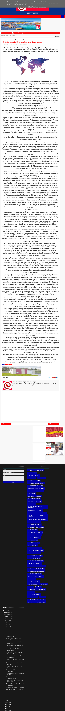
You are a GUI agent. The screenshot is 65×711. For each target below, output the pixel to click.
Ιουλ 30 (49, 562)
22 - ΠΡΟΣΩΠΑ (27, 612)
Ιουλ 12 (49, 660)
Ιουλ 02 (49, 681)
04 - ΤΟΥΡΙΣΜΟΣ (28, 555)
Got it (36, 6)
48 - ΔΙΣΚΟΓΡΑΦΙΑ (28, 675)
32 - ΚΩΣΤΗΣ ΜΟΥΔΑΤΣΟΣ (30, 638)
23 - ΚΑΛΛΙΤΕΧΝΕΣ (28, 615)
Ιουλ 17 (49, 649)
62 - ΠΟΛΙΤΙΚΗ (34, 699)
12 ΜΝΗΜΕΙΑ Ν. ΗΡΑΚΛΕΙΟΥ (31, 579)
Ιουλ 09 (49, 666)
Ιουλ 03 (49, 679)
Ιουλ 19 (49, 645)
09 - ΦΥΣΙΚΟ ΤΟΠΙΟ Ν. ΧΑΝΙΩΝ (31, 567)
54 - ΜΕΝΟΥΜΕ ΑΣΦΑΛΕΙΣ (30, 688)
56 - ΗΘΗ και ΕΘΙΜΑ (29, 691)
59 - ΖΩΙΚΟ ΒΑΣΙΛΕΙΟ (29, 696)
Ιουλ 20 (49, 643)
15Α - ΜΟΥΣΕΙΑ (27, 586)
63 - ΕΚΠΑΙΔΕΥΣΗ (28, 701)
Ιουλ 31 (49, 559)
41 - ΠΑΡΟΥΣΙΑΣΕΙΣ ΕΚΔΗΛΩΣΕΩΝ (28, 655)
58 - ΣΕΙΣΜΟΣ (27, 694)
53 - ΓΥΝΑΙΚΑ (27, 686)
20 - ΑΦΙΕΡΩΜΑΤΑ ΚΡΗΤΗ (30, 607)
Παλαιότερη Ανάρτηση (37, 536)
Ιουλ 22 (49, 639)
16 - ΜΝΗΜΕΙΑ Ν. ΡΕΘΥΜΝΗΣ (31, 593)
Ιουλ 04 (49, 677)
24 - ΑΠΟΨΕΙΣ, (24, 48)
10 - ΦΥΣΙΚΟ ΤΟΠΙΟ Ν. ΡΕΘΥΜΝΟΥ (29, 570)
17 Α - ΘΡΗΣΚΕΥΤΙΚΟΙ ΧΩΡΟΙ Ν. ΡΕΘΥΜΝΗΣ (31, 600)
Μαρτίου (48, 691)
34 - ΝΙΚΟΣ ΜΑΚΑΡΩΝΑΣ (30, 643)
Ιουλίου (48, 558)
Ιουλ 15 (49, 654)
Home (4, 40)
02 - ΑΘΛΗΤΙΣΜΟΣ (28, 550)
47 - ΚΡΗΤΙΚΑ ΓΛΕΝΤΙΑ (29, 670)
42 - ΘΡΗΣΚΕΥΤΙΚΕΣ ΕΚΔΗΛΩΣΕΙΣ (29, 659)
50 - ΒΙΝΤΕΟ (34, 678)
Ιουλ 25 (49, 633)
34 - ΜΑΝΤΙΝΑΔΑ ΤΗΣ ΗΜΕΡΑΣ (31, 641)
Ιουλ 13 (49, 658)
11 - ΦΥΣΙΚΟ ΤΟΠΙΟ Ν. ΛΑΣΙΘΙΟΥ (32, 573)
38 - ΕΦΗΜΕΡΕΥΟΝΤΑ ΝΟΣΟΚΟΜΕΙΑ (29, 652)
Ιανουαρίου (49, 696)
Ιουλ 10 (49, 664)
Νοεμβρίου (49, 549)
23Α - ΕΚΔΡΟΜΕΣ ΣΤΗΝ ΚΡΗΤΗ (31, 617)
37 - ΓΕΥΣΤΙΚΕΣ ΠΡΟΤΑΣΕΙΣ (30, 648)
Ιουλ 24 (49, 635)
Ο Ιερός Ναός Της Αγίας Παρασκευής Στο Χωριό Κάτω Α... (53, 619)
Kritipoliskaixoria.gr (32, 709)
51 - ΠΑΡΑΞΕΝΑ (27, 681)
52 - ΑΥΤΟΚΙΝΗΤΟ (28, 683)
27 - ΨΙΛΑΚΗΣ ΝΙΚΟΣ (29, 625)
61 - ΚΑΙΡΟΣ (27, 699)
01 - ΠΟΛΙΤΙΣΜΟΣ (35, 548)
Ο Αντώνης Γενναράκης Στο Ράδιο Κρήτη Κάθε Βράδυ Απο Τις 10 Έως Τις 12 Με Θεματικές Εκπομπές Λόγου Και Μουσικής (54, 32)
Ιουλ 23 (49, 637)
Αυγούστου (49, 556)
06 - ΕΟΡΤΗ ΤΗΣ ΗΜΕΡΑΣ (30, 560)
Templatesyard (16, 709)
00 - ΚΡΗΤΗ (27, 548)
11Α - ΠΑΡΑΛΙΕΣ (28, 576)
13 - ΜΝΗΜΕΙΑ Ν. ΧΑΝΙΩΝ (30, 581)
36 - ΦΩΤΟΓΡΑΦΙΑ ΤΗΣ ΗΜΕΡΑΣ (31, 646)
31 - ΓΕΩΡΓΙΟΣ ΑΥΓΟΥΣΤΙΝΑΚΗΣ (31, 635)
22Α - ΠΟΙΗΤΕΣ (36, 612)
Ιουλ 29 (49, 564)
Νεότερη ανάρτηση (6, 536)
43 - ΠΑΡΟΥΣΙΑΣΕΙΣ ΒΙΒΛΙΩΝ (31, 662)
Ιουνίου (48, 685)
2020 (46, 700)
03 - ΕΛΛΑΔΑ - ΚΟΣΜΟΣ (29, 553)
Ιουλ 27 (49, 568)
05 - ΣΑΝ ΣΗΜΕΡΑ (28, 558)
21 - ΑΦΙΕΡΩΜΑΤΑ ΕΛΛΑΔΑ (30, 609)
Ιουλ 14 (49, 656)
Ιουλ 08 (49, 668)
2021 (46, 698)
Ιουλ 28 (49, 566)
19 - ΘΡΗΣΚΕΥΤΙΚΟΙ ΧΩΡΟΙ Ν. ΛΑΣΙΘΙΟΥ (31, 604)
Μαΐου (48, 687)
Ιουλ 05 (49, 674)
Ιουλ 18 (49, 647)
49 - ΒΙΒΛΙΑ (27, 678)
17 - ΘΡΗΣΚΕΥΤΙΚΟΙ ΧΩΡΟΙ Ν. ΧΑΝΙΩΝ (31, 596)
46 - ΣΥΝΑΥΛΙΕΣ (28, 668)
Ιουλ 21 (49, 641)
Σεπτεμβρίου (49, 553)
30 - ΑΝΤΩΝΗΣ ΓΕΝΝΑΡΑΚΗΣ (31, 633)
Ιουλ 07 (49, 670)
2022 (46, 547)
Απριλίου (49, 689)
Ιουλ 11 (49, 662)
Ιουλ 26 (49, 570)
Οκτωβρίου (49, 551)
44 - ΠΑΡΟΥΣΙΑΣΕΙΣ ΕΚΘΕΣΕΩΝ (31, 665)
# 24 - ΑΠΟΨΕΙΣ (9, 475)
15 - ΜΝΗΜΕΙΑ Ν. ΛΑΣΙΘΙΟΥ (30, 584)
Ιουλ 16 (49, 652)
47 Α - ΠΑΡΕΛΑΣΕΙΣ (28, 673)
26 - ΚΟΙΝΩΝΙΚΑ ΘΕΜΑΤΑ (30, 622)
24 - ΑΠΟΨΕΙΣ (8, 40)
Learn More (30, 6)
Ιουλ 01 (49, 683)
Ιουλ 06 (49, 672)
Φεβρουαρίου (50, 694)
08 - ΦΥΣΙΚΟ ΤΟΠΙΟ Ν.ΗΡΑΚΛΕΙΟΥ (28, 564)
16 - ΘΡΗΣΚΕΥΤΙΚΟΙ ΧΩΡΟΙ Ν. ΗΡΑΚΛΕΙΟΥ (31, 590)
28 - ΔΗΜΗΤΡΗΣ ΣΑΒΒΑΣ (30, 628)
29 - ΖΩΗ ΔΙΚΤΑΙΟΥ (28, 630)
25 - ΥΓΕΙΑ (34, 620)
